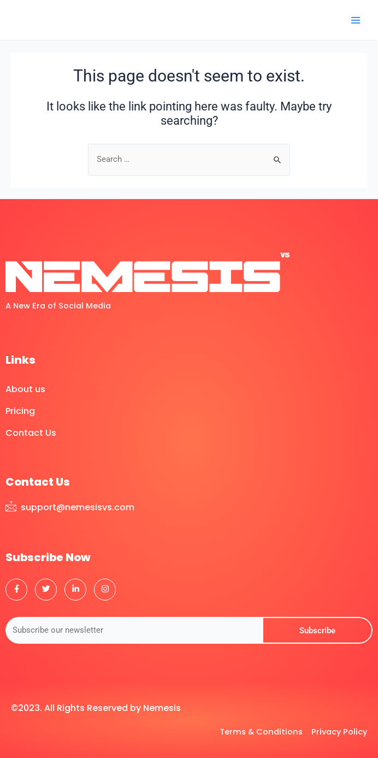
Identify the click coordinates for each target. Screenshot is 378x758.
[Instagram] (105, 589)
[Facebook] (16, 589)
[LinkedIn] (75, 589)
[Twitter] (46, 589)
